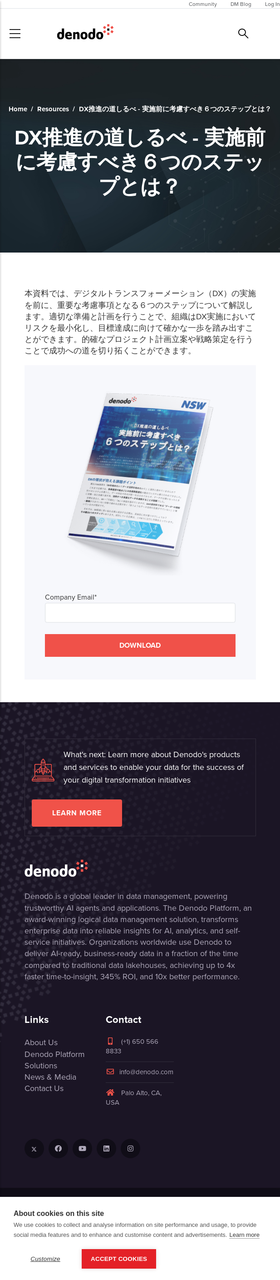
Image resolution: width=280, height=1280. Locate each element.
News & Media (50, 1077)
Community (203, 4)
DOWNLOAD (140, 645)
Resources (53, 109)
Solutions (41, 1066)
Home (18, 109)
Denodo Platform (55, 1054)
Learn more (77, 813)
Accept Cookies (119, 1258)
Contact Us (44, 1088)
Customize (45, 1258)
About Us (41, 1042)
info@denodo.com (139, 1072)
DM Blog (241, 4)
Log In (272, 4)
